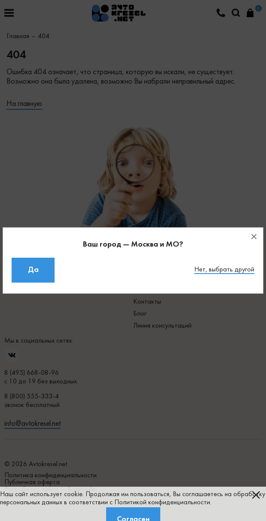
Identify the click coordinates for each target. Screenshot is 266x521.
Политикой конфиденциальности (162, 502)
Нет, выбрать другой (224, 269)
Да (33, 270)
